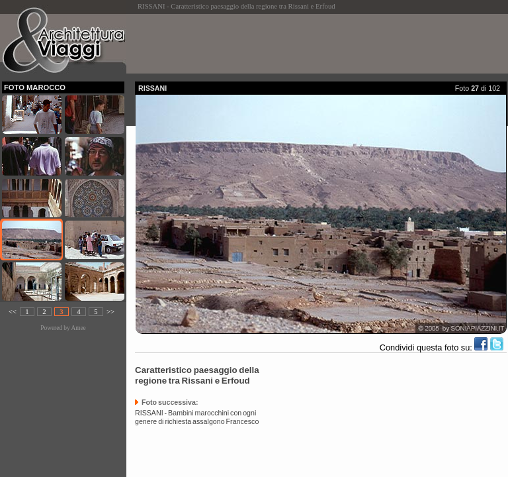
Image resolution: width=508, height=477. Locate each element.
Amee (78, 328)
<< (13, 311)
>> (110, 311)
